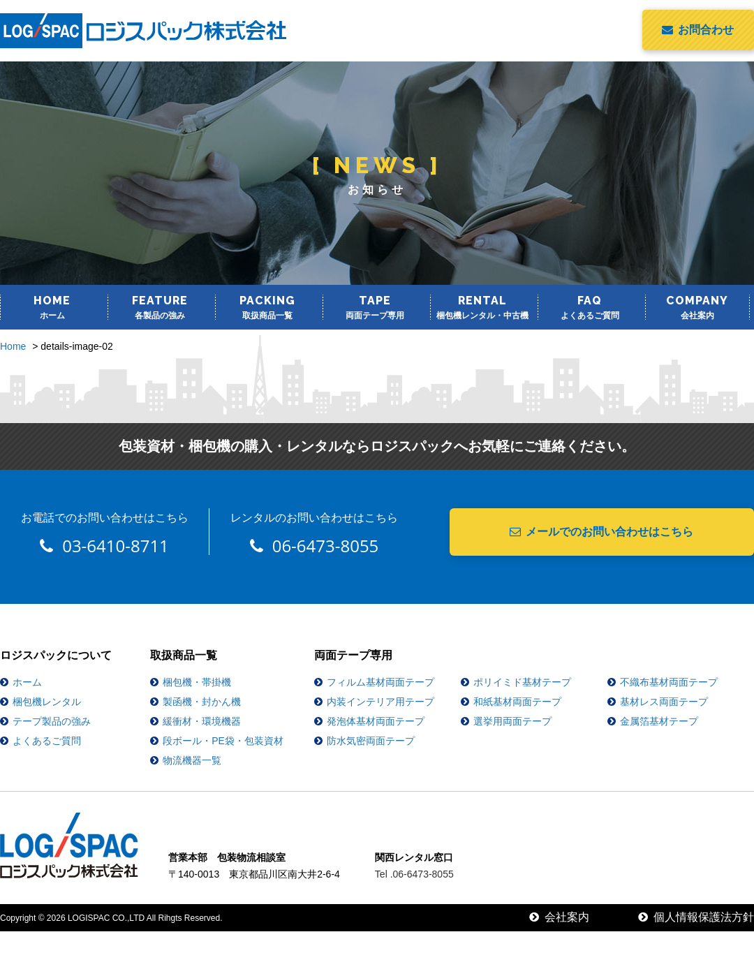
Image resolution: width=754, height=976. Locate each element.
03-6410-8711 (104, 545)
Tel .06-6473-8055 (414, 874)
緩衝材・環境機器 (202, 721)
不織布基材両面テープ (669, 682)
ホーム (27, 682)
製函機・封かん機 (202, 701)
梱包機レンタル (47, 701)
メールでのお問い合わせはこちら (601, 532)
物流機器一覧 (192, 760)
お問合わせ (698, 30)
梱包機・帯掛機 (197, 682)
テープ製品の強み (52, 721)
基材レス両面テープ (664, 701)
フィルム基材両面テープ (380, 682)
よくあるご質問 (47, 740)
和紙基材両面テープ (517, 701)
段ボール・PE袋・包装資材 (223, 740)
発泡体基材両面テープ (375, 721)
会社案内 (559, 917)
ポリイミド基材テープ (522, 682)
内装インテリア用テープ (380, 701)
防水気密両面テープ (371, 740)
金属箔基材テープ (659, 721)
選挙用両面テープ (512, 721)
